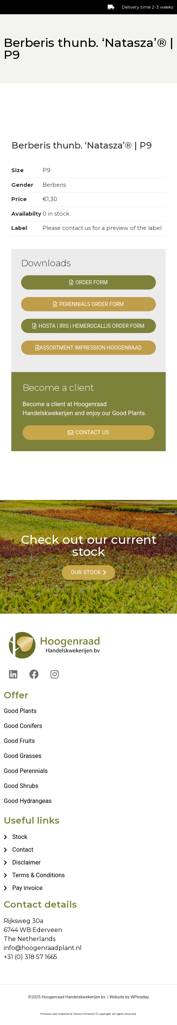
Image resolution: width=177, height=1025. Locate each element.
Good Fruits (19, 740)
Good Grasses (22, 755)
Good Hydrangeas (28, 800)
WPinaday (140, 997)
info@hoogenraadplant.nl (43, 947)
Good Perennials (26, 770)
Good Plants (20, 710)
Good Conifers (23, 725)
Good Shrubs (21, 785)
